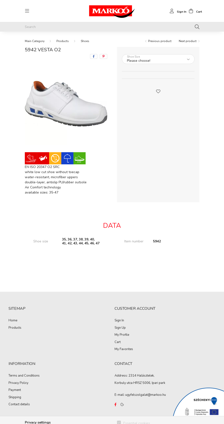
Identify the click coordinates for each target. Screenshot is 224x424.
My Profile (122, 335)
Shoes (85, 41)
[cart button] (194, 11)
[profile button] (176, 11)
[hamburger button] (27, 11)
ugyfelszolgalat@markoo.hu (145, 395)
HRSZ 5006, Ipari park (149, 383)
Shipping (15, 397)
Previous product (159, 41)
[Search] (112, 27)
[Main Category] (35, 41)
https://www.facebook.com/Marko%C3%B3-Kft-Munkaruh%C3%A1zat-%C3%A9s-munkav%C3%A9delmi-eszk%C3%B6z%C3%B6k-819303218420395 (115, 404)
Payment (15, 390)
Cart (118, 342)
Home (13, 321)
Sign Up (120, 328)
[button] (158, 91)
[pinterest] (103, 56)
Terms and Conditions (24, 376)
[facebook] (93, 56)
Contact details (19, 404)
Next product (188, 41)
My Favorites (124, 349)
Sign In (119, 321)
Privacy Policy (18, 383)
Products (62, 41)
